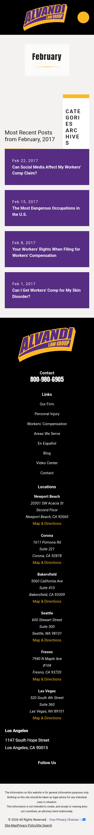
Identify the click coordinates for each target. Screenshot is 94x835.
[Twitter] (52, 771)
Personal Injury (47, 414)
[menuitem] (11, 825)
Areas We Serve (47, 433)
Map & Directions (47, 523)
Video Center (47, 463)
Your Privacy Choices (67, 819)
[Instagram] (62, 771)
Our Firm (47, 404)
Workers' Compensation (47, 424)
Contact (46, 473)
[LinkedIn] (41, 771)
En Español (47, 443)
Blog (47, 453)
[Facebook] (31, 771)
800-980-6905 (47, 379)
